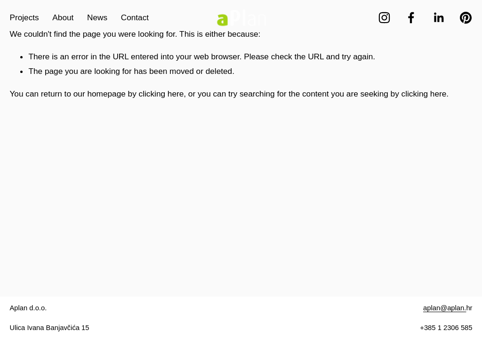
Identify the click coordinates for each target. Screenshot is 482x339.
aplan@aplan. (444, 308)
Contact (135, 17)
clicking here (161, 93)
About (62, 17)
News (97, 17)
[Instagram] (384, 17)
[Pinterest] (466, 17)
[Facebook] (411, 17)
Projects (24, 17)
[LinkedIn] (438, 17)
